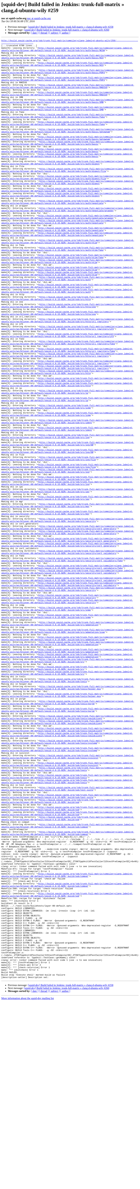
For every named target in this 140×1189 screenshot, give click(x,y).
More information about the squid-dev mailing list (27, 1186)
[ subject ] (54, 32)
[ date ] (34, 32)
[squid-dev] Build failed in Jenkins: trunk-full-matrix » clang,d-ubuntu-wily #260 (66, 29)
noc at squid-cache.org (39, 18)
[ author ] (65, 32)
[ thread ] (44, 32)
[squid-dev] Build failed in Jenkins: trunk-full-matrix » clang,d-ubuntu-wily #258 (70, 26)
